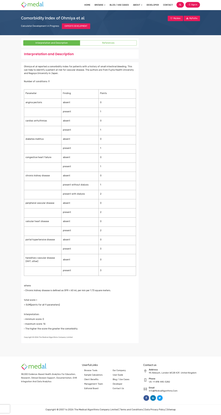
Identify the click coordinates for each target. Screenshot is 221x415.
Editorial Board (91, 388)
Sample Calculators (93, 375)
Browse (100, 5)
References (108, 43)
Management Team (93, 384)
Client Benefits (91, 379)
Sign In (192, 5)
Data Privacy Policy (155, 409)
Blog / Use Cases (119, 5)
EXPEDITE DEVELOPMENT (76, 26)
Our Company (119, 370)
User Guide (118, 375)
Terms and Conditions (131, 409)
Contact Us (118, 388)
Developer (153, 5)
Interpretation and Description (52, 43)
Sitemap (171, 409)
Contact (168, 5)
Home (88, 5)
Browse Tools (90, 370)
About (138, 5)
